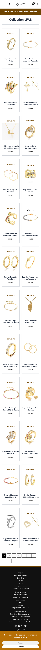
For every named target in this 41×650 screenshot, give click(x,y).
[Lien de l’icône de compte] (38, 4)
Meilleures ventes (20, 595)
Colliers (20, 581)
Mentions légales (20, 611)
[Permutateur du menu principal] (4, 4)
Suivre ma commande (20, 597)
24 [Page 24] (33, 556)
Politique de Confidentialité (20, 617)
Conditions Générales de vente (20, 614)
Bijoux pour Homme (20, 586)
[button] (10, 4)
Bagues (20, 573)
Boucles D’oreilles (20, 575)
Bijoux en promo (20, 592)
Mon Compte (20, 600)
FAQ (20, 603)
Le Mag (20, 605)
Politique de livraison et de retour (20, 622)
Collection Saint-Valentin (20, 588)
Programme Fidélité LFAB (20, 608)
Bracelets (20, 578)
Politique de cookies (20, 619)
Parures (20, 583)
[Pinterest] (22, 626)
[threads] (25, 626)
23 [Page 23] (28, 556)
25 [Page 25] (4, 561)
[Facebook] (16, 626)
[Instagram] (19, 626)
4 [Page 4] (18, 556)
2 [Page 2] (9, 556)
